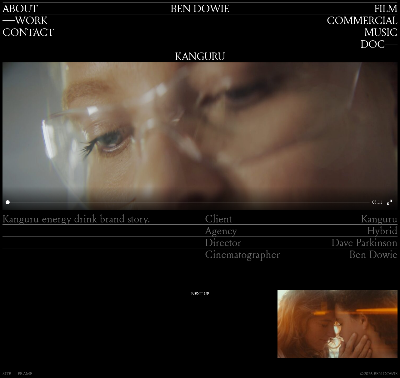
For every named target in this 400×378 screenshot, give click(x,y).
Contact (28, 32)
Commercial (362, 20)
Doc (373, 44)
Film (386, 8)
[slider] (188, 202)
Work (31, 20)
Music (381, 32)
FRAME (25, 373)
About (20, 8)
